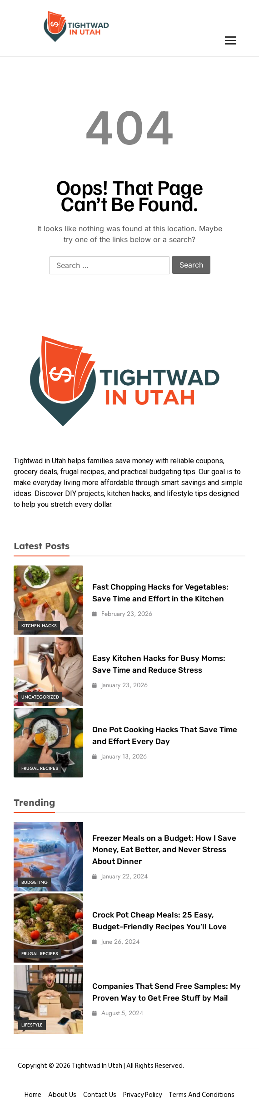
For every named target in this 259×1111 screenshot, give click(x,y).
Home (33, 1095)
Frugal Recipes (39, 768)
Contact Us (99, 1095)
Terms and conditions (201, 1095)
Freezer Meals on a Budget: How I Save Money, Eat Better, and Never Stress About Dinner (164, 849)
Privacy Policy (142, 1095)
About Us (62, 1095)
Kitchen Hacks (39, 625)
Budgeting (34, 882)
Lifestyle (32, 1025)
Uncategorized (40, 697)
